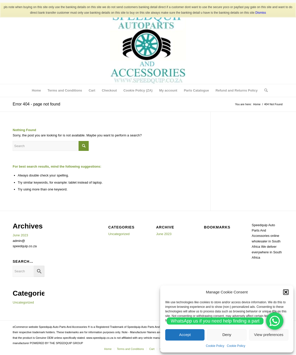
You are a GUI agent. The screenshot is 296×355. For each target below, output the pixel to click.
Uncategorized (23, 302)
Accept (185, 334)
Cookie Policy (215, 346)
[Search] (264, 90)
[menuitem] (36, 90)
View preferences (269, 334)
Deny (226, 334)
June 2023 (20, 235)
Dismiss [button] (260, 12)
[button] (285, 292)
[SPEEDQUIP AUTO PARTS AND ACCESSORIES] (148, 46)
